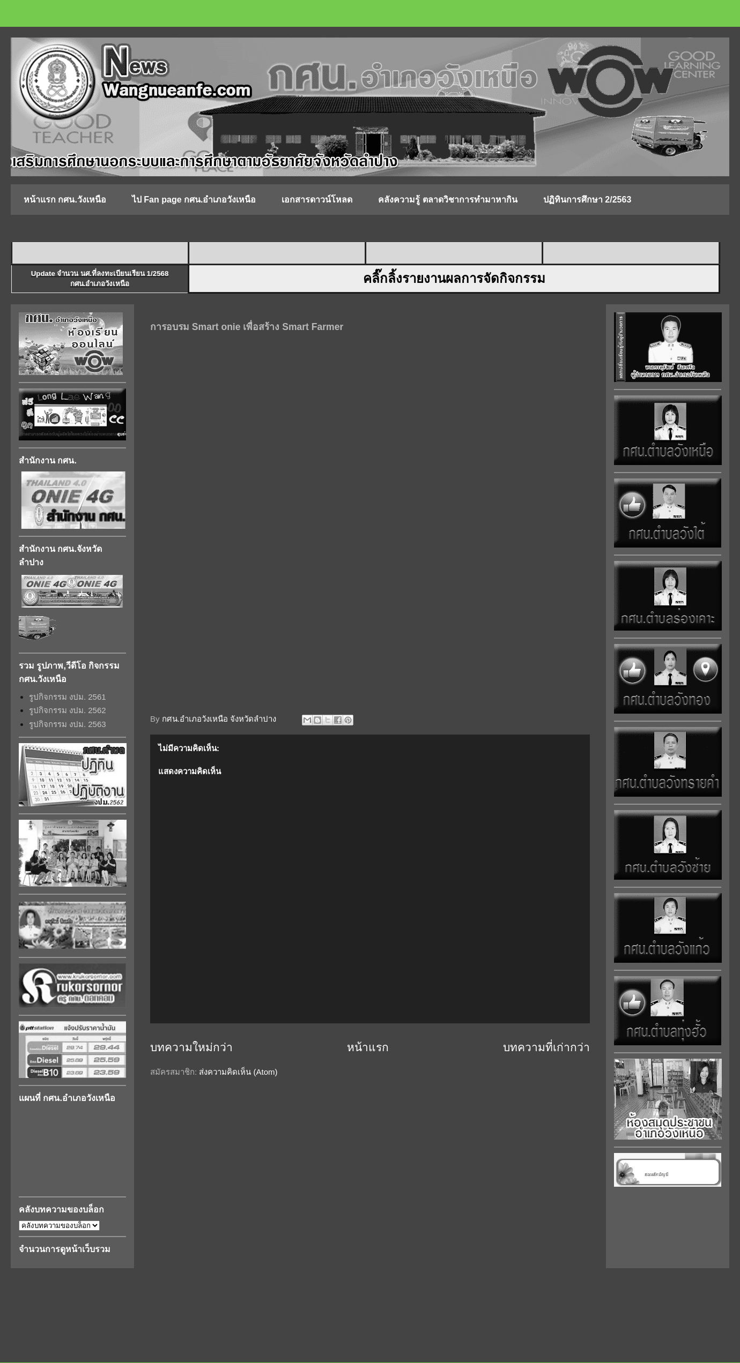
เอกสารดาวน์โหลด (317, 199)
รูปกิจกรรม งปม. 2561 (67, 696)
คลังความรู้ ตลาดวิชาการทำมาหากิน (447, 199)
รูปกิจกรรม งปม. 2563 (67, 724)
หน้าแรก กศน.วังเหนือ (65, 199)
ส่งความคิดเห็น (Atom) (238, 1071)
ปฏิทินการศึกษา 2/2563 (587, 199)
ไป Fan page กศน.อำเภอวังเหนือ (194, 199)
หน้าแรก (368, 1047)
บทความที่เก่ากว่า (546, 1047)
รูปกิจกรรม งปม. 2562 (67, 710)
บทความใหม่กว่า (191, 1047)
